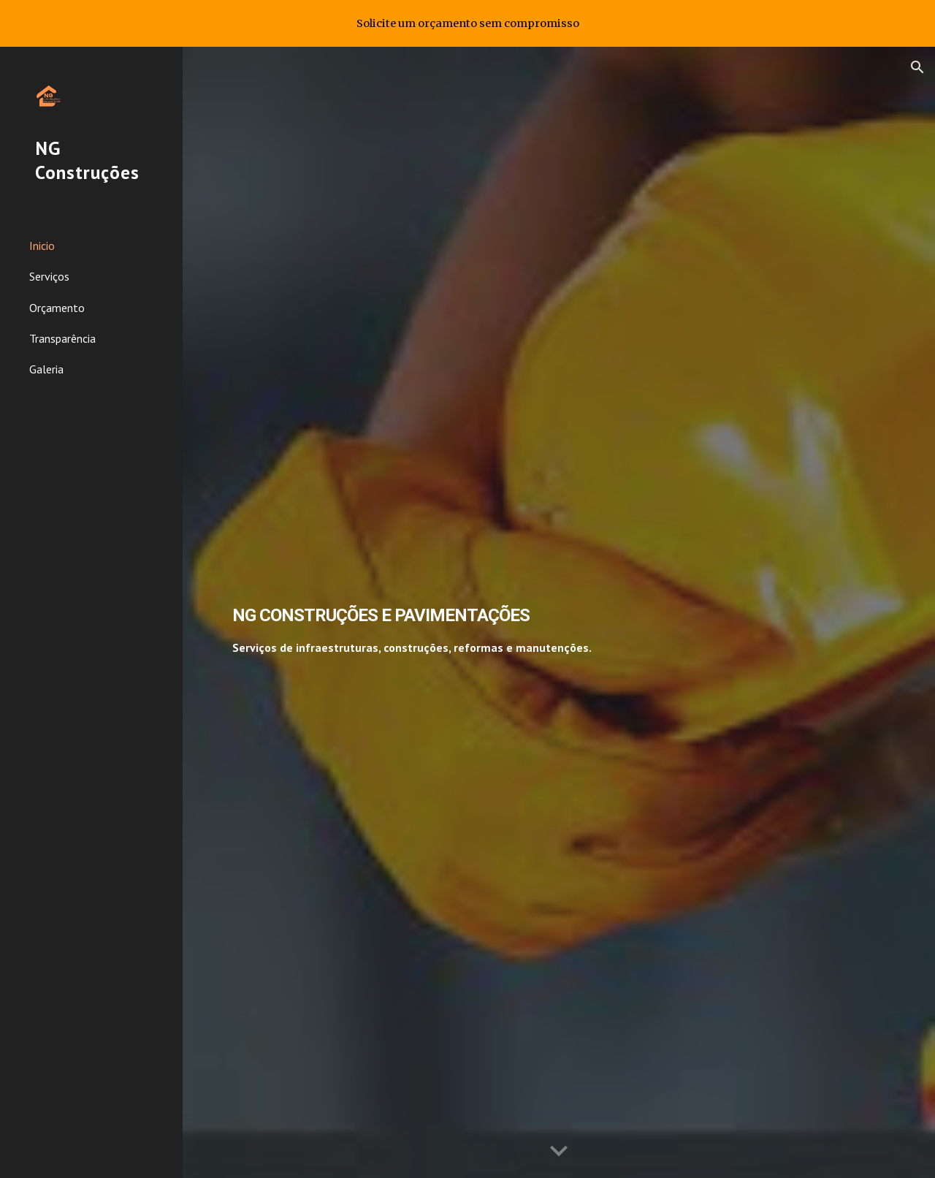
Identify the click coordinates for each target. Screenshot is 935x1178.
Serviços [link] (49, 276)
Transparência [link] (62, 338)
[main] (473, 612)
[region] (467, 23)
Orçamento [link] (57, 307)
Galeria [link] (46, 369)
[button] (917, 67)
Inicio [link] (42, 245)
